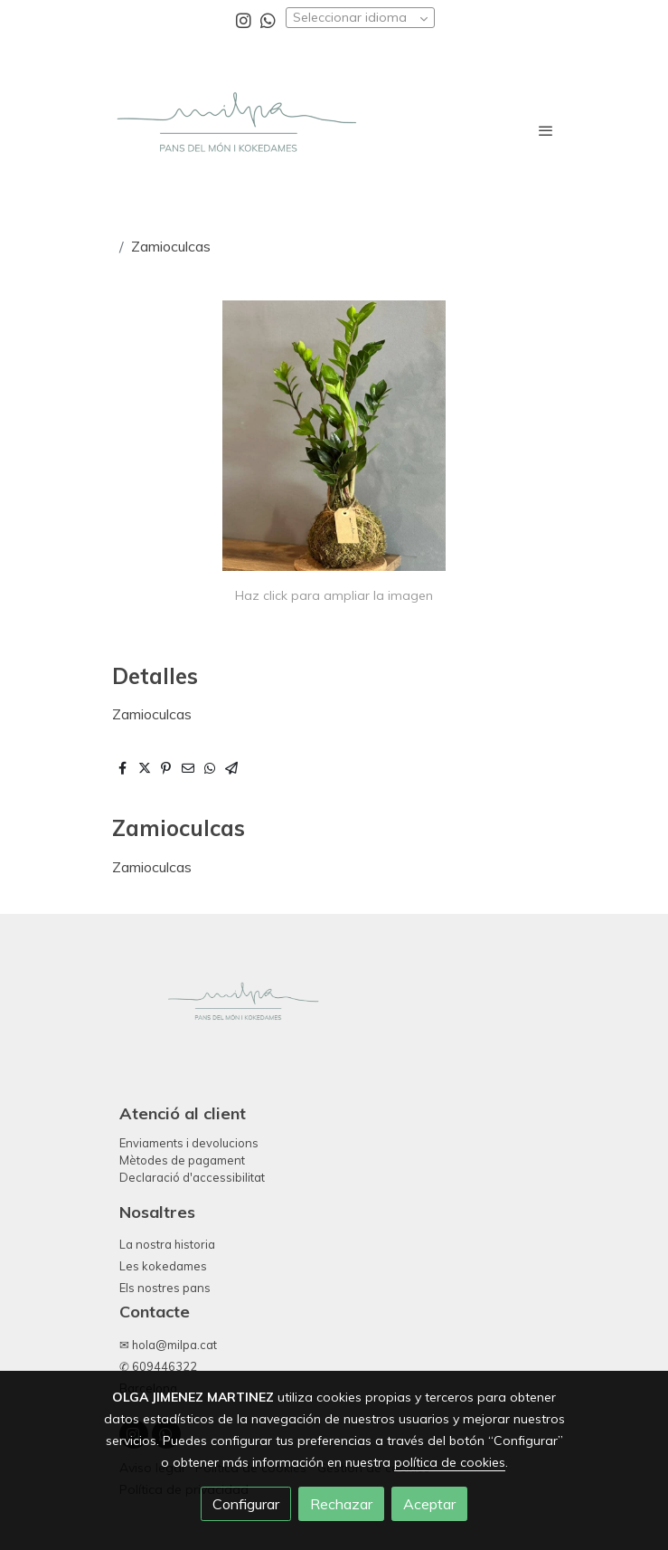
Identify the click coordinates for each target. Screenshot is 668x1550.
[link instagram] (243, 19)
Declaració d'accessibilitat (192, 1177)
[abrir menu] (546, 130)
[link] (235, 131)
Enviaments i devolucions (189, 1143)
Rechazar (341, 1504)
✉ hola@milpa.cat (168, 1344)
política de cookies (449, 1462)
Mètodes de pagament (182, 1160)
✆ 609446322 (158, 1366)
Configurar (245, 1504)
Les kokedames (163, 1266)
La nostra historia (167, 1244)
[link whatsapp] (268, 19)
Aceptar (429, 1504)
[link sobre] (334, 1017)
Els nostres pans (165, 1287)
